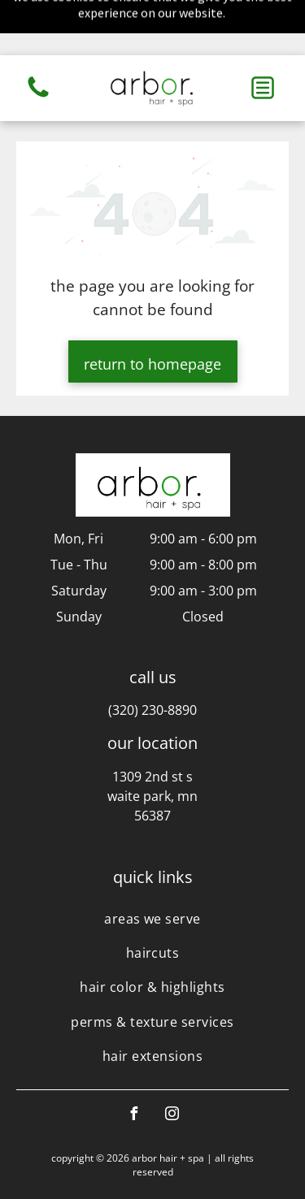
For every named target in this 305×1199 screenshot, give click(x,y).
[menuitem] (152, 863)
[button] (262, 32)
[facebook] (133, 1060)
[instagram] (171, 1060)
